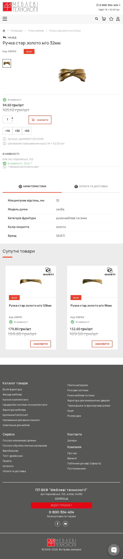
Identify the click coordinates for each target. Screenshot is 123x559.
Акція (70, 410)
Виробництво (10, 450)
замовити (40, 344)
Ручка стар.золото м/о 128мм (30, 305)
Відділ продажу (61, 505)
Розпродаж (74, 415)
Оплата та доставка (14, 471)
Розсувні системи (77, 390)
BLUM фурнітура (12, 389)
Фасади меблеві (12, 394)
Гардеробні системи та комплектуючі (25, 404)
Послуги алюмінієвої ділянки (19, 440)
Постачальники (76, 468)
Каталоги (8, 466)
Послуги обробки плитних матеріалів (25, 445)
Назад (12, 37)
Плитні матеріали (77, 385)
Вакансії (72, 458)
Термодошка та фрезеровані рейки (88, 405)
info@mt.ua (61, 498)
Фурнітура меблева (14, 409)
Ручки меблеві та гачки (80, 395)
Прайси (7, 461)
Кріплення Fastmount (15, 415)
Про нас (72, 453)
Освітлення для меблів (16, 425)
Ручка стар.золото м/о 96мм (91, 305)
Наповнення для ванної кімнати (21, 420)
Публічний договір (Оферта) (84, 463)
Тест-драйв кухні (13, 455)
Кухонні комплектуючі (15, 399)
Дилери (72, 440)
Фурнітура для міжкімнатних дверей (88, 400)
